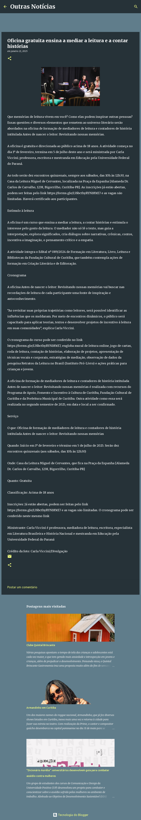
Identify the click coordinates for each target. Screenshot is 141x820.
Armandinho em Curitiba (41, 707)
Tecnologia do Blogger (70, 815)
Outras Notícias (32, 6)
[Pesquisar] (60, 6)
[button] (9, 58)
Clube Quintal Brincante (40, 645)
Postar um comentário (22, 587)
